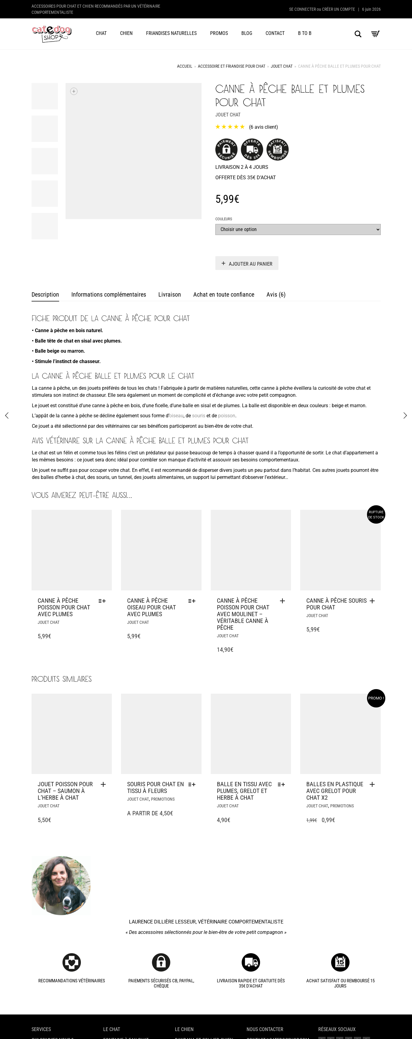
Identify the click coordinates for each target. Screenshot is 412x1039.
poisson (226, 416)
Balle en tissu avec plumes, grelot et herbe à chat (244, 790)
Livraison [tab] (169, 294)
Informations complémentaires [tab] (108, 294)
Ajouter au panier (250, 264)
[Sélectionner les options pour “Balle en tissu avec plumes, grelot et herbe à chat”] (283, 784)
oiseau (176, 416)
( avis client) (263, 127)
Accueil (184, 66)
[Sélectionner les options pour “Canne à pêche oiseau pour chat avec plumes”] (193, 601)
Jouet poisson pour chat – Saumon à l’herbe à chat (65, 790)
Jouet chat (282, 66)
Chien (126, 33)
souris (198, 416)
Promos (219, 33)
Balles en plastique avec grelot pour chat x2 (334, 790)
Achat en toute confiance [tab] (223, 294)
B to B (305, 33)
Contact (275, 33)
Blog (246, 33)
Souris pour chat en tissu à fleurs (155, 787)
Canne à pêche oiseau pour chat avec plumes (151, 607)
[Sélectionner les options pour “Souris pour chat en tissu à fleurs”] (193, 784)
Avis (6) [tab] (275, 294)
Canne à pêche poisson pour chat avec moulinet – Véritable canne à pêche (243, 614)
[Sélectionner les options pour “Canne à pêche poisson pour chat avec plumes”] (104, 601)
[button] (284, 601)
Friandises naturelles (171, 33)
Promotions (163, 799)
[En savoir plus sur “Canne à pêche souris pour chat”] (374, 601)
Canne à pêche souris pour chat (336, 604)
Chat (101, 33)
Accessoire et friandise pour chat (231, 66)
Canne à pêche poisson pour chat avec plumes (64, 607)
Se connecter (302, 9)
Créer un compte (338, 9)
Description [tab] (45, 294)
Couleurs (223, 219)
